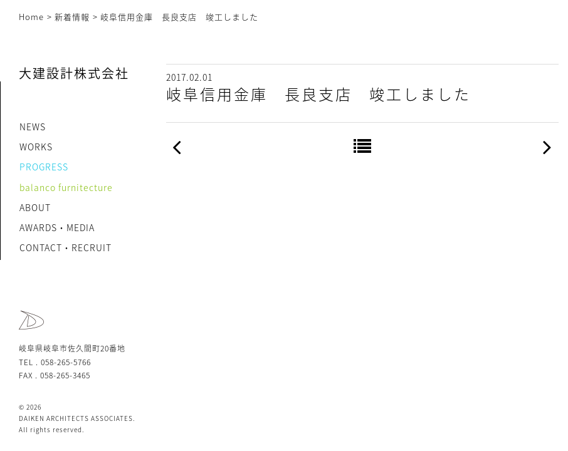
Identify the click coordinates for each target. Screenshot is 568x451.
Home (31, 17)
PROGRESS (43, 166)
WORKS (36, 146)
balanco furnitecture (66, 187)
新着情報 (72, 17)
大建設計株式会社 (74, 73)
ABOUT (35, 207)
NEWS (32, 126)
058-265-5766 (66, 362)
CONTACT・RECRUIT (65, 247)
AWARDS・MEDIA (57, 227)
